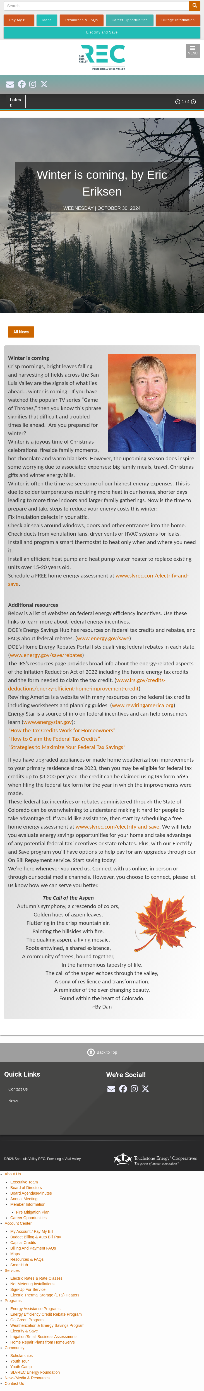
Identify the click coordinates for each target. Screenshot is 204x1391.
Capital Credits (23, 1242)
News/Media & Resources (27, 1378)
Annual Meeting (23, 1199)
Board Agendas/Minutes (31, 1193)
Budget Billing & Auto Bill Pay (35, 1237)
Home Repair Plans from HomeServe (42, 1342)
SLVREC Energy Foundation (35, 1372)
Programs (13, 1300)
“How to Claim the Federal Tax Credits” (54, 738)
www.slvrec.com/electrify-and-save (117, 826)
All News (21, 332)
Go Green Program (27, 1320)
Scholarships (21, 1355)
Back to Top (107, 1052)
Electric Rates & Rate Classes (36, 1278)
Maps (15, 1254)
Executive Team (24, 1182)
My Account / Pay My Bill (31, 1231)
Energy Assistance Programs (35, 1308)
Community (15, 1348)
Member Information (27, 1204)
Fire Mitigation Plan (32, 1212)
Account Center (18, 1223)
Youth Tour (19, 1361)
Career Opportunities (28, 1218)
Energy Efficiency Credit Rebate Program (46, 1314)
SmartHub (19, 1265)
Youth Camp (21, 1366)
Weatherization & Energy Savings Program (47, 1325)
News (13, 1101)
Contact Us (18, 1089)
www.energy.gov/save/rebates (46, 655)
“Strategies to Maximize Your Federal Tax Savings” (67, 747)
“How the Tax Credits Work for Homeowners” (62, 730)
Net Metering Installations (32, 1284)
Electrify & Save (24, 1331)
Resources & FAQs (27, 1259)
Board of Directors (26, 1187)
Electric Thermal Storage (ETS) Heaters (44, 1295)
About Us (13, 1174)
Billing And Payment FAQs (33, 1248)
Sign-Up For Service (27, 1289)
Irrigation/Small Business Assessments (43, 1336)
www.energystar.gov (47, 722)
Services (12, 1270)
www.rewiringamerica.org (143, 705)
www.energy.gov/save (103, 638)
